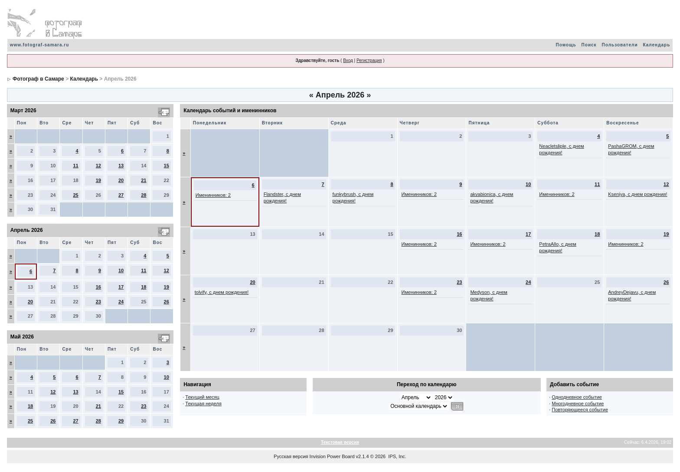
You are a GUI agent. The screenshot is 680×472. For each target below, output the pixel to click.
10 (121, 270)
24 (121, 301)
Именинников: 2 (213, 195)
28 (143, 195)
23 (98, 301)
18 (143, 287)
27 (121, 195)
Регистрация (369, 60)
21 (143, 180)
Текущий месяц (202, 397)
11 (75, 165)
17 (121, 287)
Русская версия (291, 456)
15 (166, 165)
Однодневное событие (577, 397)
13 (121, 165)
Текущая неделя (203, 403)
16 (98, 287)
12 (98, 165)
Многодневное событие (578, 403)
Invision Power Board (332, 456)
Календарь (656, 44)
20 (121, 180)
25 (75, 195)
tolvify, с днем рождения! (221, 292)
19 (98, 180)
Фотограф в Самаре (38, 79)
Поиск (589, 44)
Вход (348, 60)
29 (121, 420)
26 (166, 301)
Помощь (566, 44)
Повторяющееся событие (580, 409)
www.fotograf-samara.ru (39, 44)
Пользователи (620, 44)
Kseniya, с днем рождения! (637, 194)
